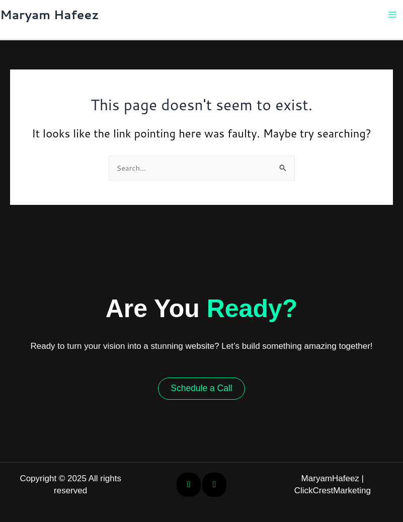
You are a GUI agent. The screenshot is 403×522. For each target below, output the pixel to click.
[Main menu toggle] (392, 14)
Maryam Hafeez (49, 14)
